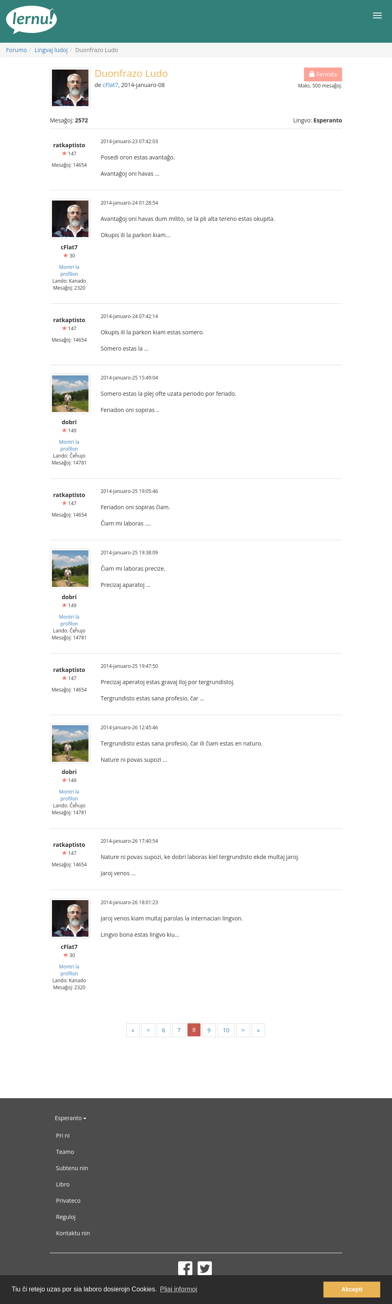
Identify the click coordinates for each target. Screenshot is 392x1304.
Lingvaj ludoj (51, 50)
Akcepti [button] (351, 1289)
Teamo (65, 1152)
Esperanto (70, 1118)
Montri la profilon (69, 270)
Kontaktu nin (73, 1233)
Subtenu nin (72, 1168)
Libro (63, 1184)
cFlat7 (110, 85)
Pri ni (62, 1135)
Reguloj (65, 1217)
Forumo (16, 50)
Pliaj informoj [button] (178, 1289)
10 (226, 1030)
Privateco (68, 1200)
